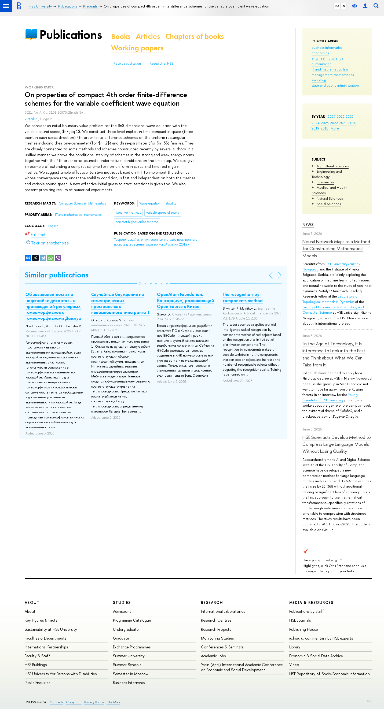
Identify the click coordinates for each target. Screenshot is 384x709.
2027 (331, 116)
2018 (324, 128)
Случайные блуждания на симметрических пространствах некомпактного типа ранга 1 (120, 303)
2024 (316, 122)
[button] (140, 283)
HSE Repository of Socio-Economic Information (329, 673)
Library (294, 646)
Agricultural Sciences (333, 166)
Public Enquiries (37, 682)
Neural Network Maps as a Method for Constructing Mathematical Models (336, 248)
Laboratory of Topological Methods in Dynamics (330, 299)
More (335, 128)
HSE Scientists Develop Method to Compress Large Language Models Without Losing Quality (336, 444)
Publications (70, 34)
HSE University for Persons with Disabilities (61, 673)
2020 (352, 122)
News (308, 224)
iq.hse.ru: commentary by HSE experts (321, 638)
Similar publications (56, 275)
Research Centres (216, 620)
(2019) (155, 242)
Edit (369, 701)
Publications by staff (306, 611)
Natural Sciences (330, 198)
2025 (349, 116)
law (345, 69)
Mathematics (97, 203)
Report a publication (127, 63)
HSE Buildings (36, 664)
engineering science (327, 58)
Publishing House (303, 629)
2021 (343, 122)
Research (212, 602)
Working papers (137, 48)
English (53, 226)
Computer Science (73, 203)
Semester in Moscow (130, 673)
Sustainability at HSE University (51, 629)
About (32, 602)
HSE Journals (300, 620)
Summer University (129, 655)
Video (294, 664)
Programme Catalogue (132, 620)
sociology (319, 79)
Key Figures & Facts (41, 620)
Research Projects (216, 629)
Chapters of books (194, 36)
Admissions (122, 611)
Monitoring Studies (217, 638)
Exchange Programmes (132, 646)
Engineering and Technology (327, 174)
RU (337, 6)
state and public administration (335, 85)
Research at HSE (161, 63)
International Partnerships (46, 646)
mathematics (344, 74)
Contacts (56, 702)
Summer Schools (127, 664)
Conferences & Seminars (222, 646)
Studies (122, 602)
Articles (148, 36)
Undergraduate (126, 629)
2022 (334, 122)
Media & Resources (311, 602)
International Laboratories (223, 611)
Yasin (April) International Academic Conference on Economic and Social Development (242, 667)
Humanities (325, 182)
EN (343, 6)
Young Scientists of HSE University (330, 397)
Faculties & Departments (45, 638)
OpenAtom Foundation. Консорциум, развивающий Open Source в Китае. (185, 300)
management (322, 74)
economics (320, 52)
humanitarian (321, 63)
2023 (325, 122)
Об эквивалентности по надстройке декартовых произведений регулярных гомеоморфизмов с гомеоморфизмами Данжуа (53, 306)
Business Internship (129, 682)
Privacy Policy (94, 702)
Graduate (121, 638)
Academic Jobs (213, 655)
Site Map (113, 702)
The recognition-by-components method (243, 297)
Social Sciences (329, 203)
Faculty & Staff (37, 655)
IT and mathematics (327, 69)
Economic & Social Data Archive (316, 655)
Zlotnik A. (31, 119)
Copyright (74, 702)
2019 (315, 128)
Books (120, 36)
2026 (340, 116)
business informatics (327, 47)
